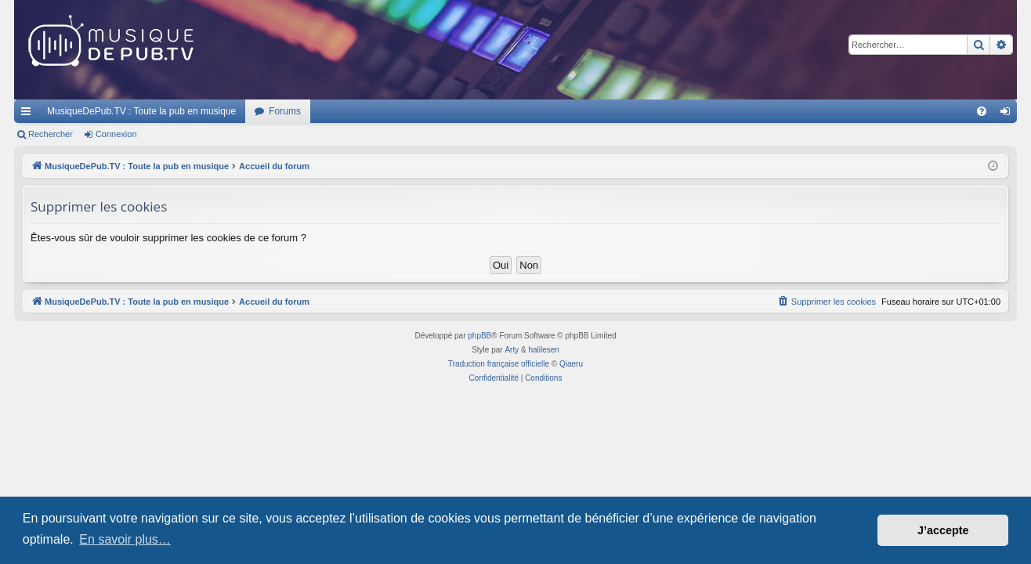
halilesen (543, 349)
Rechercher (50, 134)
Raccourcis (29, 114)
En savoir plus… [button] (125, 539)
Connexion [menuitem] (1008, 114)
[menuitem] (981, 111)
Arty (512, 349)
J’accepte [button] (943, 530)
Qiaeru (571, 364)
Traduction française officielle (498, 364)
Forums (285, 111)
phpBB (479, 335)
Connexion (116, 134)
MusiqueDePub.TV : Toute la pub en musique (141, 111)
